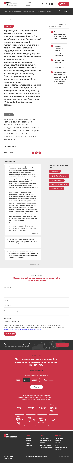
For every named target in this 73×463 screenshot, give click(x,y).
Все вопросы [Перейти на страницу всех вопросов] (13, 20)
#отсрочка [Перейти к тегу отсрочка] (55, 171)
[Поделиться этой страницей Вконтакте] (36, 152)
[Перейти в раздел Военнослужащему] (29, 11)
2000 (34, 380)
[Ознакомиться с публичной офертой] (36, 370)
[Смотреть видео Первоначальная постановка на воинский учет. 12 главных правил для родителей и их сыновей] (59, 78)
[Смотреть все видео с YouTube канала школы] (55, 26)
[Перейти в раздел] (28, 438)
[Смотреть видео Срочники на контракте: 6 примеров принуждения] (59, 63)
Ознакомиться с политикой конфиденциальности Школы (23, 330)
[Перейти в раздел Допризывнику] (8, 11)
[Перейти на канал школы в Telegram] (49, 4)
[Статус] (36, 306)
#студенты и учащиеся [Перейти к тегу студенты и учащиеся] (59, 184)
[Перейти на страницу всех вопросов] (64, 24)
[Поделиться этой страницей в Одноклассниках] (33, 152)
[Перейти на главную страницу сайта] (12, 4)
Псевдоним (7, 318)
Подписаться (62, 345)
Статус (6, 300)
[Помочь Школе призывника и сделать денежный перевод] (36, 387)
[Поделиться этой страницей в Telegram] (40, 152)
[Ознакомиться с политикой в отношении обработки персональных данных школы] (36, 457)
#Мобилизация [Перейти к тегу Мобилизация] (57, 188)
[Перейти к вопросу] (35, 233)
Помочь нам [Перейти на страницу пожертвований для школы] (62, 3)
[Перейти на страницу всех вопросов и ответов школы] (35, 264)
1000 (26, 380)
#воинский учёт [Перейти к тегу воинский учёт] (57, 180)
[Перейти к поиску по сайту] (59, 10)
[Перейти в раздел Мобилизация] (8, 18)
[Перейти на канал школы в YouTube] (52, 4)
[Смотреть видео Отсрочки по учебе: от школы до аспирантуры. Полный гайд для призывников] (59, 36)
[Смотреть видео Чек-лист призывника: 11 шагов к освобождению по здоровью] (59, 50)
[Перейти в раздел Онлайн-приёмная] (19, 18)
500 (17, 380)
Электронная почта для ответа (14, 311)
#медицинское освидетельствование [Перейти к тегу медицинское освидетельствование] (59, 175)
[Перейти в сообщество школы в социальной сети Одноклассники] (43, 4)
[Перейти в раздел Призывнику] (18, 11)
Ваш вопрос (7, 287)
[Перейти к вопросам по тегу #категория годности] (11, 146)
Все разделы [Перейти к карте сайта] (65, 10)
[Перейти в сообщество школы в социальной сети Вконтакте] (46, 4)
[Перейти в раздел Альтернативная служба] (44, 11)
